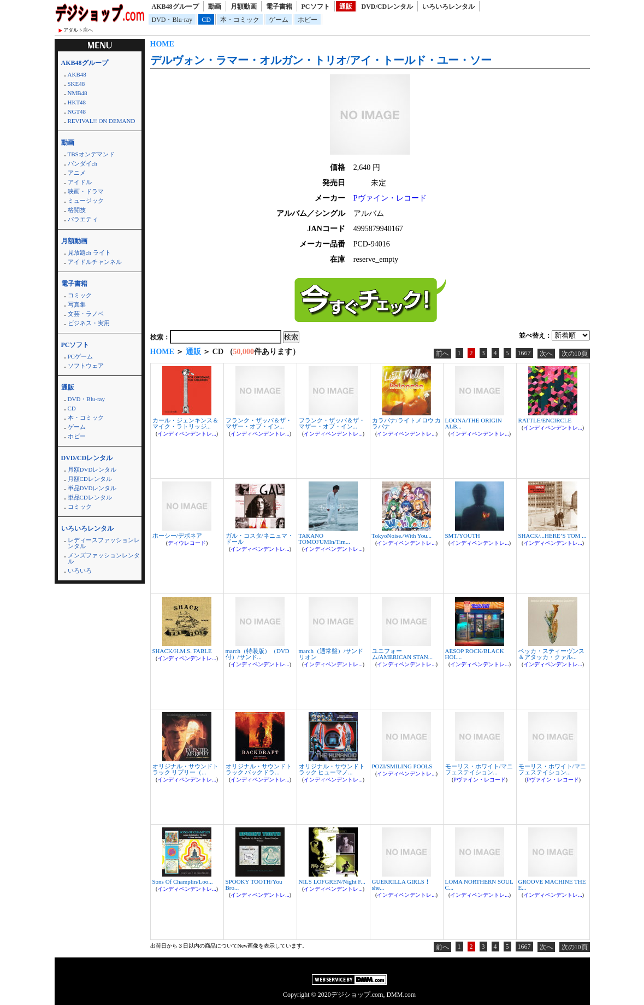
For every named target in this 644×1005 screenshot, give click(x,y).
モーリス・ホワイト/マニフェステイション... (479, 769)
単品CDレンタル (90, 497)
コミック (80, 295)
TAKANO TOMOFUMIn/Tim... (324, 538)
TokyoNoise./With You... (402, 535)
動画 (214, 6)
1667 (524, 353)
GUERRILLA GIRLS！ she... (401, 884)
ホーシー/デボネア (177, 535)
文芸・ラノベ (86, 313)
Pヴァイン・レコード (390, 198)
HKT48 (77, 102)
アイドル (80, 182)
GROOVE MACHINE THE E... (552, 884)
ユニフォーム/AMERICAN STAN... (402, 654)
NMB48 (77, 93)
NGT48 (77, 111)
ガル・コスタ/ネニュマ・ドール (259, 538)
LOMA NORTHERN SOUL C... (479, 884)
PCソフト (316, 6)
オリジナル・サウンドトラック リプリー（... (185, 769)
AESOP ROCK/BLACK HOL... (474, 654)
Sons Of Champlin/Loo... (182, 881)
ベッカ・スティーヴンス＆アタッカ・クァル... (551, 654)
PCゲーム (80, 356)
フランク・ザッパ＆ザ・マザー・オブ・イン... (259, 423)
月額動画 (244, 6)
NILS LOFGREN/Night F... (332, 881)
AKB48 (77, 74)
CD (206, 19)
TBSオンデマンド (91, 154)
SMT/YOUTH (462, 535)
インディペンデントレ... (186, 434)
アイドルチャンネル (95, 261)
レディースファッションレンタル (104, 543)
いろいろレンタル (448, 6)
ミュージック (86, 200)
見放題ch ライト (89, 252)
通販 (345, 6)
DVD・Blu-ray (172, 19)
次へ (546, 353)
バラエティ (83, 219)
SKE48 (76, 83)
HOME (162, 44)
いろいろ (80, 570)
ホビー (307, 19)
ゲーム (278, 19)
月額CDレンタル (90, 478)
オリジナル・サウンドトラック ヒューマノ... (332, 769)
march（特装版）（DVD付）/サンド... (257, 654)
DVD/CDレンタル (387, 6)
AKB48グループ (175, 6)
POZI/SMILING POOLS (402, 766)
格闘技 (77, 210)
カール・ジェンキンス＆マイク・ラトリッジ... (185, 423)
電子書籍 (279, 6)
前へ (442, 353)
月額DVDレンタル (92, 469)
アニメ (77, 172)
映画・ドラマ (86, 191)
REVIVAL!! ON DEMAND (101, 120)
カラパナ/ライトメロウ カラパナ (406, 423)
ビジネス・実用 (89, 323)
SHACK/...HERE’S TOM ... (552, 535)
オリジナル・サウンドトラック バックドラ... (259, 769)
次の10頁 (575, 353)
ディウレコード (187, 543)
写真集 (77, 304)
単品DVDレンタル (92, 488)
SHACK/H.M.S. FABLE (182, 651)
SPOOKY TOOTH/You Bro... (254, 884)
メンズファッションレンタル (104, 558)
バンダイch (82, 163)
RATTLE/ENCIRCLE (545, 420)
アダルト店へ (78, 30)
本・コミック (239, 19)
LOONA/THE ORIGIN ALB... (473, 423)
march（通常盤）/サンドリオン (331, 654)
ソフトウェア (86, 365)
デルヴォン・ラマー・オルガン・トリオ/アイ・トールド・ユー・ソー (321, 60)
